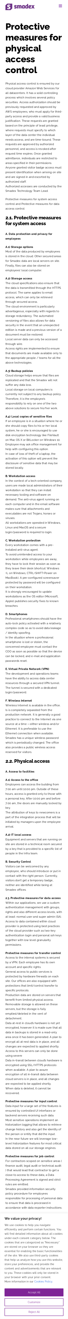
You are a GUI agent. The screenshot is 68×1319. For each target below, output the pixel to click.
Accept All (34, 1292)
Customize (34, 1302)
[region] (34, 1266)
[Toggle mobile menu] (61, 6)
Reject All (34, 1311)
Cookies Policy (43, 1281)
